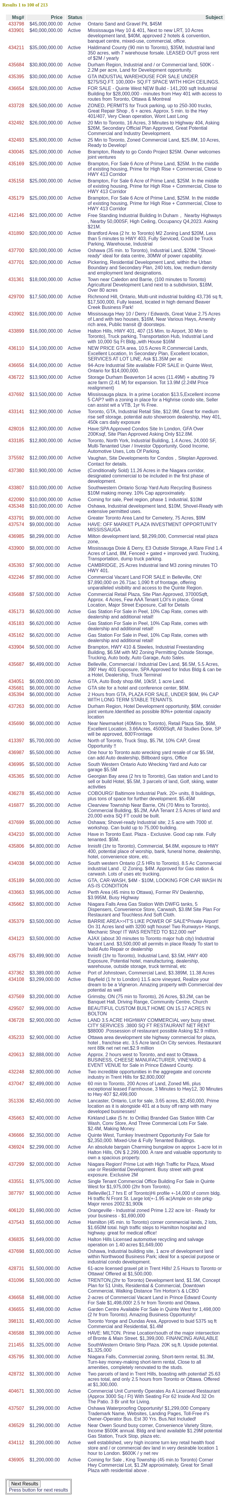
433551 (16, 1181)
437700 (16, 250)
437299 (16, 1164)
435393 (16, 565)
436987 (16, 752)
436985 (16, 536)
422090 (16, 499)
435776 (16, 955)
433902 (16, 313)
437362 (16, 972)
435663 (16, 1117)
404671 (16, 1391)
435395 (16, 76)
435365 (16, 776)
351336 (16, 1100)
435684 (16, 64)
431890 (16, 233)
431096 (16, 1280)
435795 (16, 1356)
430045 (16, 151)
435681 (16, 687)
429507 (16, 1008)
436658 (16, 1297)
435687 (16, 664)
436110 (16, 348)
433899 (16, 331)
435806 (16, 846)
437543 (16, 1222)
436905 (16, 1459)
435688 (16, 594)
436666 (16, 1135)
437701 (16, 262)
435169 (16, 163)
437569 (16, 996)
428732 (16, 1373)
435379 (16, 921)
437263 (16, 706)
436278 (16, 793)
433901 (16, 30)
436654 (16, 88)
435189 (16, 880)
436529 (16, 1425)
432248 (16, 1071)
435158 (16, 180)
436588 (16, 1333)
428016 (16, 428)
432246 (16, 577)
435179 (16, 198)
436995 (16, 764)
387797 (16, 1193)
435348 (16, 506)
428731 (16, 1268)
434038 (16, 863)
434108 (16, 979)
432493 (16, 139)
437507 (16, 1408)
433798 (16, 23)
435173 (16, 611)
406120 (16, 1210)
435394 (16, 694)
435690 (16, 723)
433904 (16, 647)
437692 (16, 394)
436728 (16, 1020)
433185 (16, 440)
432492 (16, 122)
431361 (16, 279)
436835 (16, 1239)
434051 (16, 681)
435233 (16, 1037)
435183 (16, 623)
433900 (16, 548)
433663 (16, 892)
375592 (16, 457)
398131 (16, 1321)
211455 (16, 1344)
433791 (16, 517)
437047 (16, 1083)
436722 (16, 377)
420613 (16, 1054)
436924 (16, 1146)
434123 (16, 938)
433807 (16, 487)
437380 (16, 470)
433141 (16, 411)
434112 (16, 1442)
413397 (16, 740)
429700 (16, 296)
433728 (16, 105)
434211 (16, 47)
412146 (16, 215)
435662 (16, 904)
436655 (16, 1309)
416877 (16, 805)
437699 (16, 822)
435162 (16, 635)
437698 (16, 1251)
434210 (16, 834)
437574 (16, 524)
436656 (16, 365)
